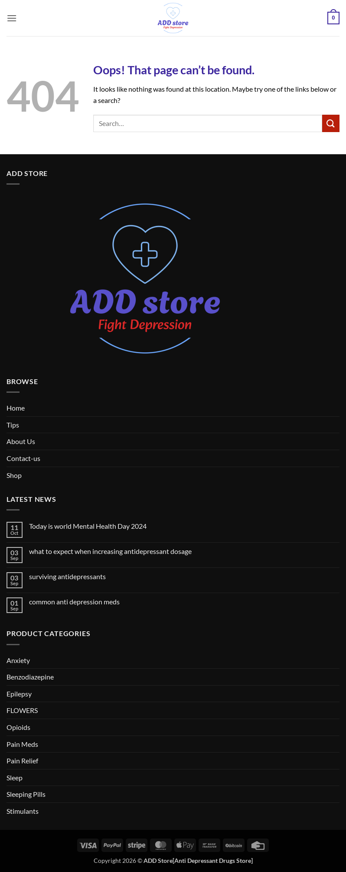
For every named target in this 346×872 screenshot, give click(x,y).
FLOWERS (22, 710)
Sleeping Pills (26, 794)
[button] (12, 18)
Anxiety (18, 660)
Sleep (15, 777)
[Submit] (330, 123)
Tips (13, 425)
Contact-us (23, 458)
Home (16, 408)
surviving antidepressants (67, 576)
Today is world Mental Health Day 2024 (88, 526)
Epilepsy (19, 694)
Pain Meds (22, 744)
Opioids (18, 727)
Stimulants (23, 811)
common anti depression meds (74, 601)
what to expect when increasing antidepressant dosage (110, 551)
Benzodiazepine (30, 677)
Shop (14, 475)
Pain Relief (22, 760)
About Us (21, 441)
